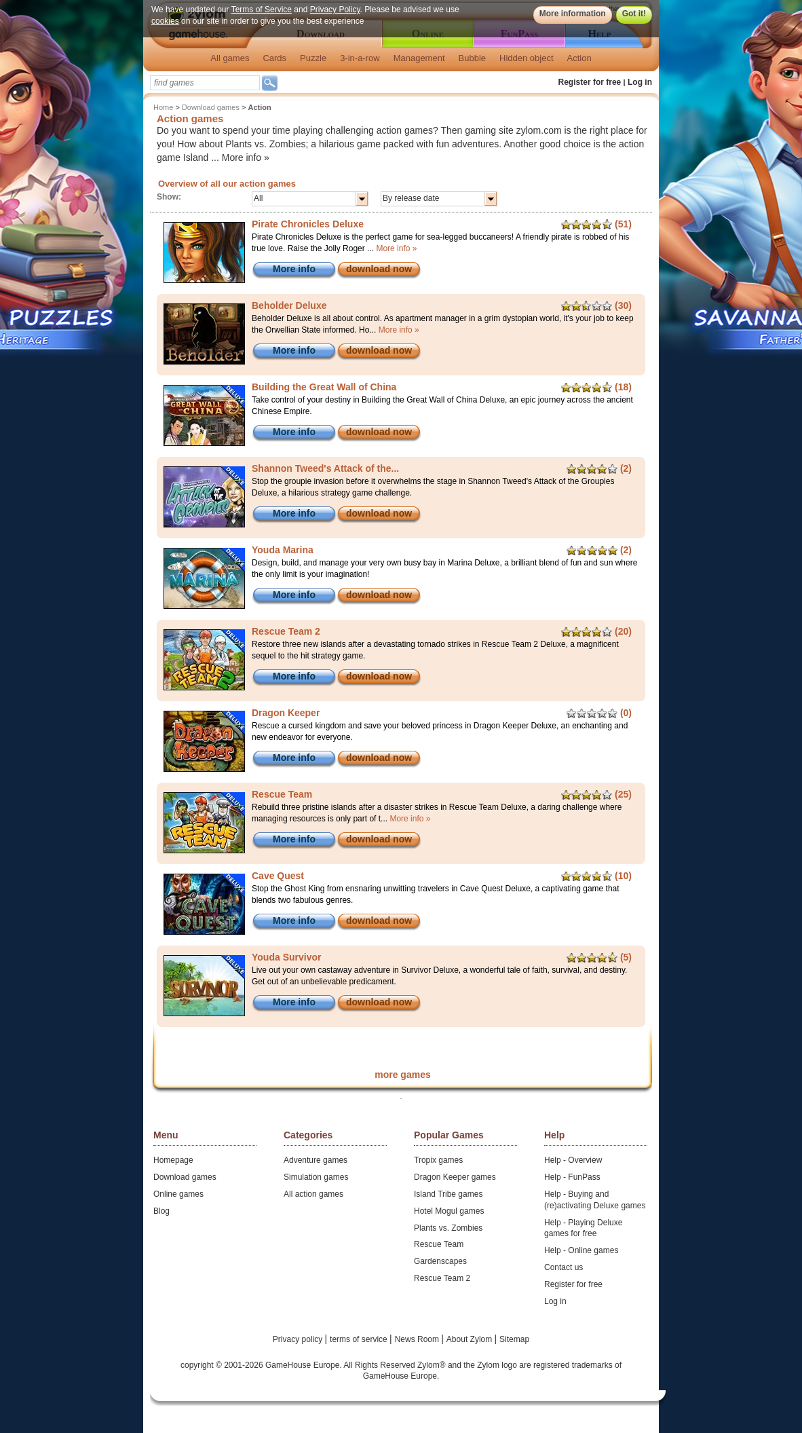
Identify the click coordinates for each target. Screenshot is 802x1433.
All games (229, 58)
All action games (313, 1194)
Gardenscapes (440, 1261)
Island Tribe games (448, 1194)
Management (419, 58)
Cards (274, 58)
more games (402, 1074)
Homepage (173, 1160)
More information (572, 13)
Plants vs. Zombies (448, 1228)
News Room (418, 1339)
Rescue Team (438, 1244)
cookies (165, 21)
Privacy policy (299, 1339)
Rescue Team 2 (442, 1278)
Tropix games (438, 1160)
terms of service (359, 1339)
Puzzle (313, 58)
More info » (245, 157)
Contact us (563, 1267)
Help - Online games (581, 1250)
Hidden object (526, 58)
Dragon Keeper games (455, 1177)
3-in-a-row (360, 58)
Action (579, 58)
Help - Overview (573, 1160)
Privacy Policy (335, 9)
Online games (178, 1194)
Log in (640, 82)
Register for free (590, 82)
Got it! (634, 13)
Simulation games (316, 1177)
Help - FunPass (572, 1177)
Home (163, 107)
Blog (161, 1211)
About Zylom (470, 1339)
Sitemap (514, 1339)
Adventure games (315, 1160)
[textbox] (205, 82)
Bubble (472, 58)
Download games (211, 107)
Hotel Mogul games (449, 1211)
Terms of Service (261, 9)
